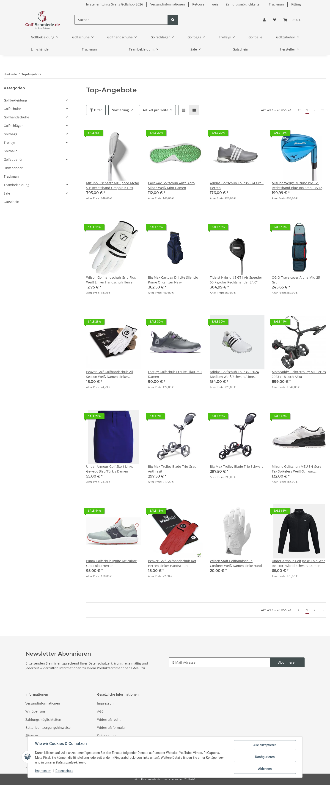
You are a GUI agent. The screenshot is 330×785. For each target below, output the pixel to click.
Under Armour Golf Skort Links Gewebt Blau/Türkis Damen (109, 468)
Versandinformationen (167, 4)
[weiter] (322, 110)
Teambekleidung (16, 185)
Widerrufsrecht (109, 719)
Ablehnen (265, 769)
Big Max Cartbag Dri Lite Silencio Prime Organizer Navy (173, 279)
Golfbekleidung (15, 100)
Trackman (276, 4)
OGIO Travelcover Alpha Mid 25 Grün (296, 279)
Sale (7, 193)
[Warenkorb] (292, 20)
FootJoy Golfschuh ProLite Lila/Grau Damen (175, 374)
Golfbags (10, 134)
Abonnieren (287, 662)
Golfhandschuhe (16, 117)
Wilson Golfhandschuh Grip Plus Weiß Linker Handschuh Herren (111, 279)
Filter (96, 110)
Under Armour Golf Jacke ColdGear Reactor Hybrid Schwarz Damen (298, 563)
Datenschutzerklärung (105, 663)
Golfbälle (10, 151)
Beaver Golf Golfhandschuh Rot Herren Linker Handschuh (172, 563)
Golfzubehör (13, 159)
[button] (264, 20)
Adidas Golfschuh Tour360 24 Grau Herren (237, 185)
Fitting (296, 4)
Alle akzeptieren (264, 745)
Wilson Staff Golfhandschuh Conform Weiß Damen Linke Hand (236, 563)
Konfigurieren (265, 757)
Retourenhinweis (205, 4)
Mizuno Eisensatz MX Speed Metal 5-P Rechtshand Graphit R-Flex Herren (112, 185)
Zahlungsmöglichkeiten (243, 4)
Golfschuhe (12, 109)
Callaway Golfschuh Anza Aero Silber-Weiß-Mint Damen (171, 185)
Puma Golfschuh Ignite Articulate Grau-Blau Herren (111, 563)
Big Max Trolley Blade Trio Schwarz (237, 466)
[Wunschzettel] (274, 20)
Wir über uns (35, 711)
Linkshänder (13, 168)
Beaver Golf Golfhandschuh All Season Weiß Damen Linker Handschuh (109, 374)
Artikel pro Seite (155, 110)
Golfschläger (13, 125)
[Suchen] (121, 20)
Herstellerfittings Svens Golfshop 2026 (114, 4)
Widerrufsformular (111, 727)
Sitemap (31, 735)
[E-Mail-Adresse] (219, 662)
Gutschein (11, 202)
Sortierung (120, 110)
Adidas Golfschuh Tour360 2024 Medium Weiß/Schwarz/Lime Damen (234, 374)
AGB (100, 711)
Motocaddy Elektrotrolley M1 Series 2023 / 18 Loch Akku (299, 374)
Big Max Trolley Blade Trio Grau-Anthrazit (173, 468)
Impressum (106, 703)
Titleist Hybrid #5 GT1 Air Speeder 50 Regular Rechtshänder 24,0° (236, 279)
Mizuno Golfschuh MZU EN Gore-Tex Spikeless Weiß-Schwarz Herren (297, 469)
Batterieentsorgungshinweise (48, 727)
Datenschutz (106, 735)
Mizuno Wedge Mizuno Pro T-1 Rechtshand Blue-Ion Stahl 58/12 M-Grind (297, 185)
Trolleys (10, 142)
